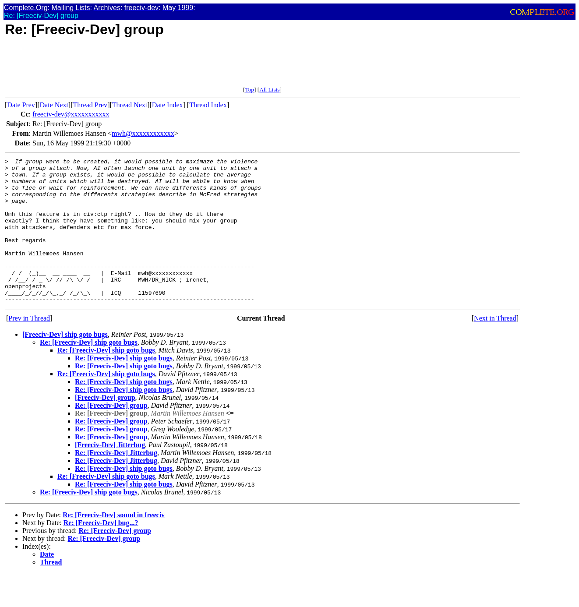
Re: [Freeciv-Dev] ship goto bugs (89, 371)
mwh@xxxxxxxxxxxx (143, 133)
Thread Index (208, 105)
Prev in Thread (29, 347)
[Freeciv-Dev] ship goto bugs (65, 363)
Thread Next (129, 105)
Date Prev (21, 105)
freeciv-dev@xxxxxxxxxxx (70, 114)
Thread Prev (90, 105)
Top (249, 89)
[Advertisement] (164, 66)
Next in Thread (495, 347)
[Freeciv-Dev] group (105, 426)
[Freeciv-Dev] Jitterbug (110, 473)
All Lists (269, 89)
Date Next (54, 105)
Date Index (167, 105)
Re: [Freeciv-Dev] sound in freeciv (114, 543)
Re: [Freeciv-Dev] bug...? (101, 551)
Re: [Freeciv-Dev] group (111, 434)
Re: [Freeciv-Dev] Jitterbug (116, 481)
